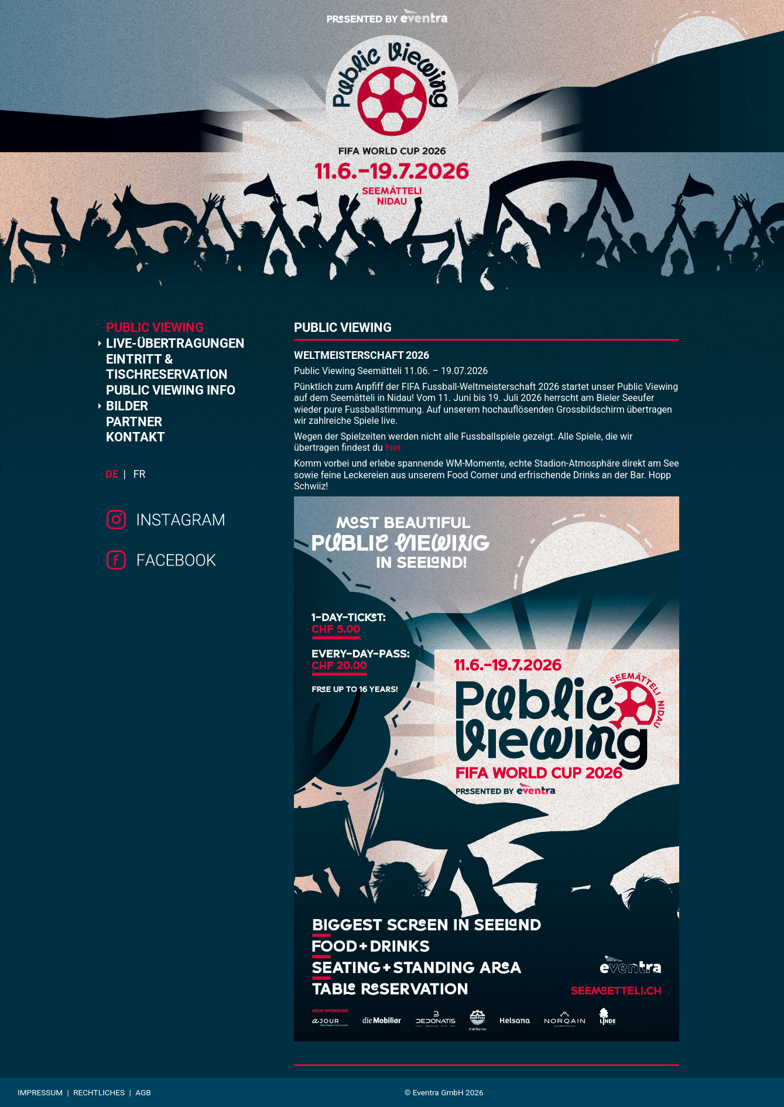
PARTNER (134, 421)
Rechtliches (99, 1092)
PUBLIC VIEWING (155, 327)
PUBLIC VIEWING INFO (170, 390)
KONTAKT (135, 437)
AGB (143, 1092)
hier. (394, 447)
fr (139, 474)
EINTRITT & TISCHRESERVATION (167, 367)
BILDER (127, 406)
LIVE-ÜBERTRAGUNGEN (175, 343)
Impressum (40, 1092)
